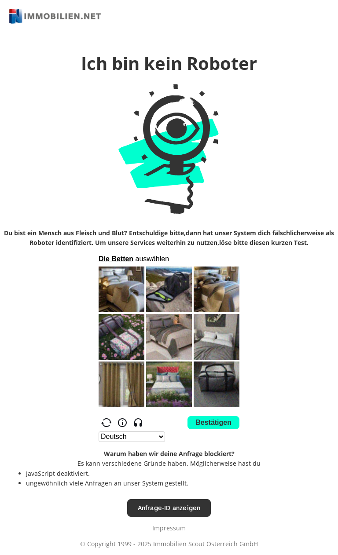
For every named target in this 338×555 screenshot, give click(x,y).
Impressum (169, 528)
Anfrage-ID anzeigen (169, 507)
